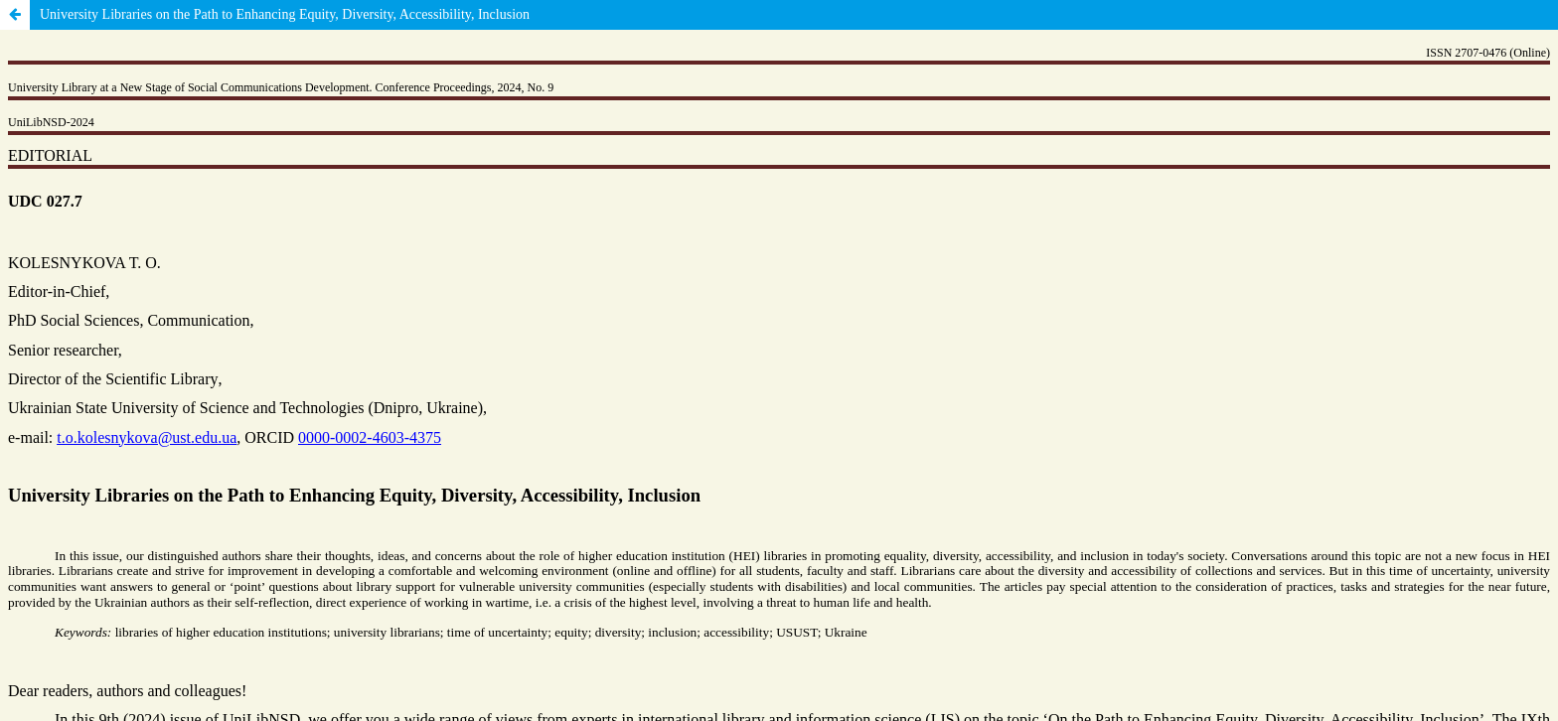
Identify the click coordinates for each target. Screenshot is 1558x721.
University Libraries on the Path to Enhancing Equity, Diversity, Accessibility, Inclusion (285, 14)
